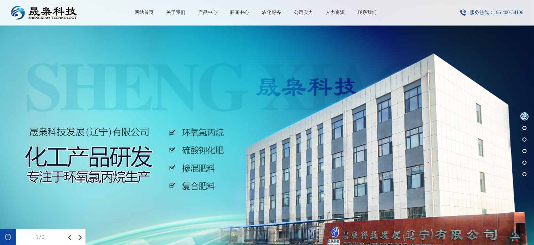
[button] (524, 116)
